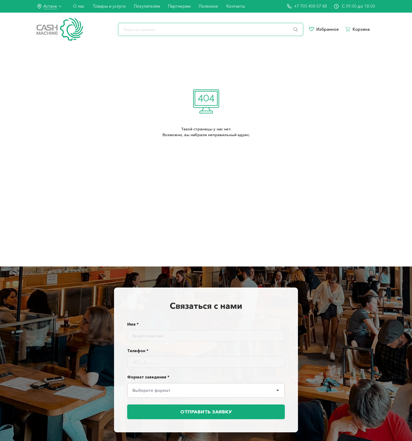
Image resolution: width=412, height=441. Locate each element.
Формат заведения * (148, 377)
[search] (211, 29)
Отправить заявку (206, 412)
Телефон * (137, 350)
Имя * (133, 324)
